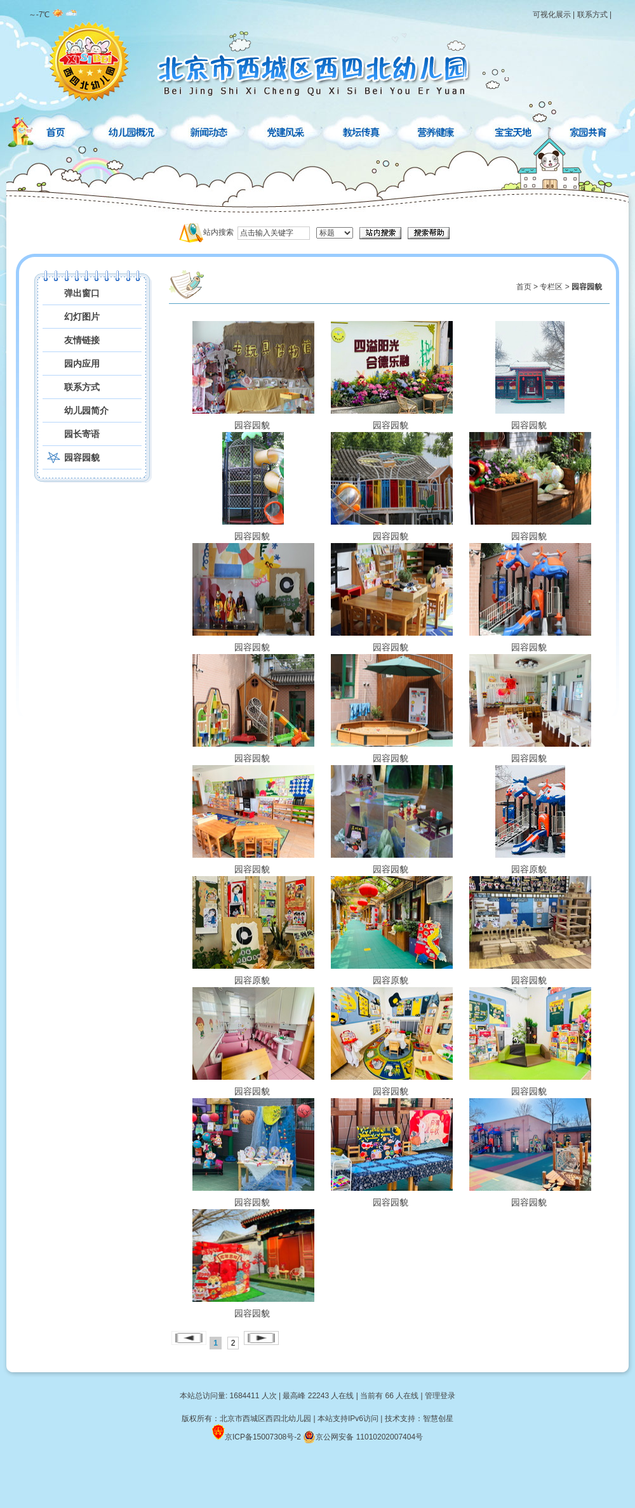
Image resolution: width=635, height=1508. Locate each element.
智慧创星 (438, 1418)
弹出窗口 (82, 293)
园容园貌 (82, 457)
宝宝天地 (513, 130)
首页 (55, 130)
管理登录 (440, 1395)
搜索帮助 (429, 233)
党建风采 (285, 130)
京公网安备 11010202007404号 (363, 1437)
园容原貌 (529, 819)
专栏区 (551, 286)
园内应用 (82, 363)
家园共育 (587, 130)
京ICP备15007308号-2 (263, 1437)
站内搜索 (218, 232)
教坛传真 (361, 130)
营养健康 (437, 130)
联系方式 (592, 14)
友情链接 (82, 340)
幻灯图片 (82, 316)
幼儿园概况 (132, 130)
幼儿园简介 (86, 410)
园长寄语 (82, 434)
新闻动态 (208, 130)
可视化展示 (552, 14)
